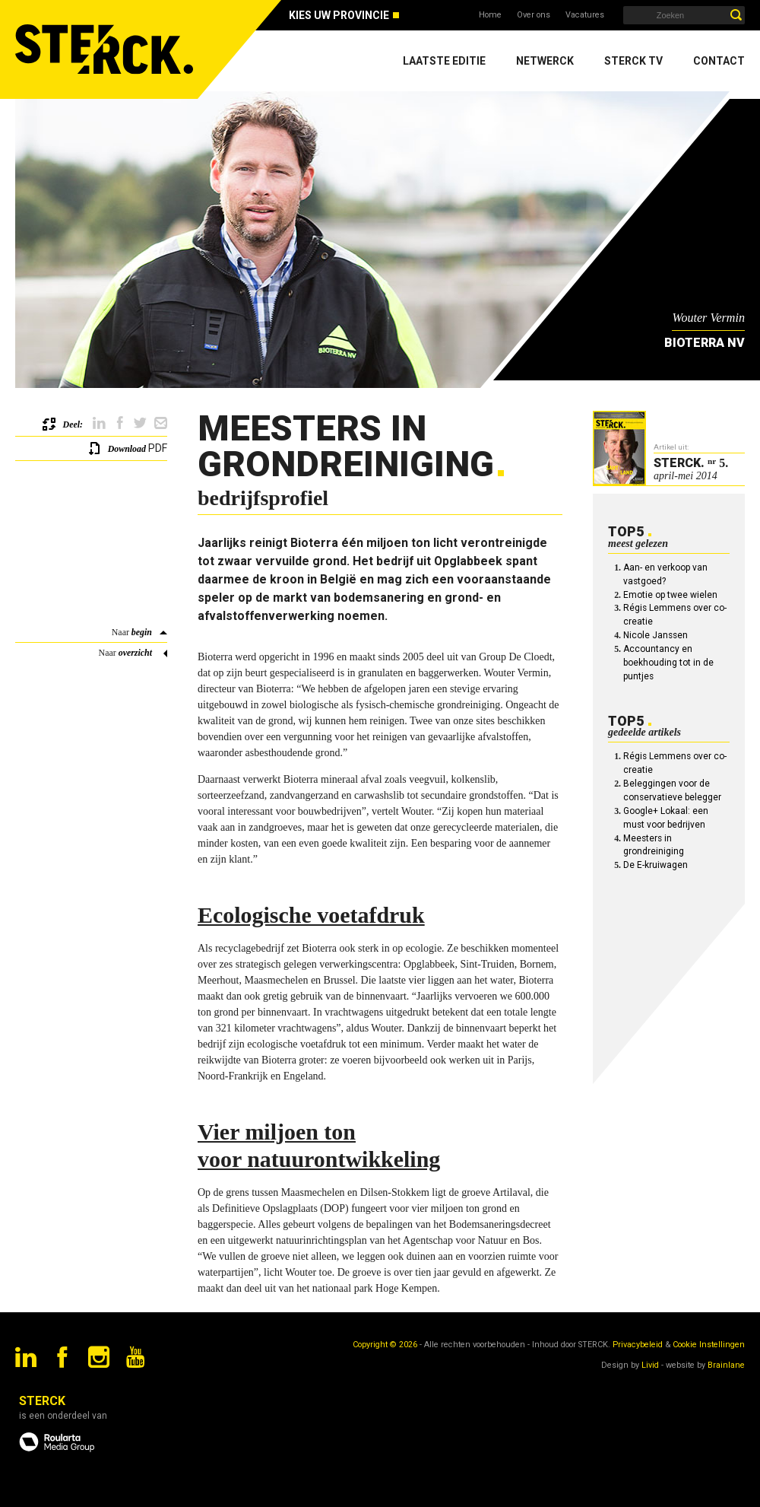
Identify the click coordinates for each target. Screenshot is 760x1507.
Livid (650, 1365)
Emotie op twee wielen (670, 595)
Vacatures (584, 15)
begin (141, 632)
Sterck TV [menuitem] (633, 61)
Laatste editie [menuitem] (444, 61)
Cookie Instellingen (709, 1345)
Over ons (533, 15)
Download (127, 449)
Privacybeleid (638, 1345)
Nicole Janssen (655, 635)
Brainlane (726, 1365)
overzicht (135, 652)
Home (490, 15)
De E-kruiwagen (655, 865)
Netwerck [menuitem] (545, 61)
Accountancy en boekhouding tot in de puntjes (668, 663)
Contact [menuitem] (719, 61)
